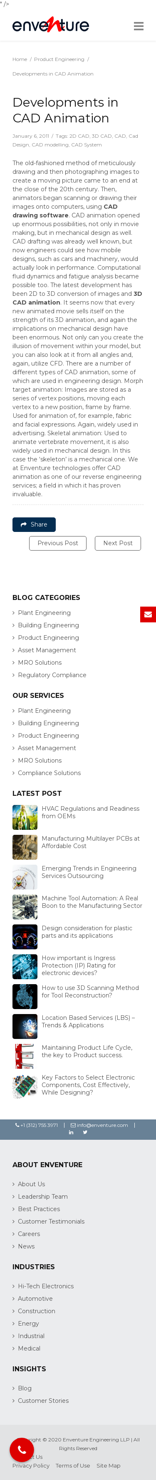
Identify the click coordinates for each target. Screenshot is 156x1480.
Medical (29, 1348)
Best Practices (39, 1209)
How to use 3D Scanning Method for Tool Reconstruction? (90, 991)
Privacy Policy (31, 1465)
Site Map (109, 1465)
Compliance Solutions (49, 773)
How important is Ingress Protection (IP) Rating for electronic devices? (79, 965)
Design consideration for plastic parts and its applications (87, 931)
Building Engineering (48, 625)
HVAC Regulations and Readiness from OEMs (90, 812)
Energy (28, 1323)
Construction (36, 1311)
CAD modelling (50, 144)
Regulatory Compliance (52, 675)
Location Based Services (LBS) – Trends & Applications (88, 1021)
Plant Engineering (44, 613)
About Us (31, 1184)
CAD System (86, 144)
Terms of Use (73, 1465)
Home (19, 59)
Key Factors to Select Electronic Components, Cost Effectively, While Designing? (88, 1085)
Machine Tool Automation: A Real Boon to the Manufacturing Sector (92, 902)
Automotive (35, 1298)
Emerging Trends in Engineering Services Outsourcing (89, 872)
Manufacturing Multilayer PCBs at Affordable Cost (91, 842)
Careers (29, 1234)
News (26, 1246)
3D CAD (102, 136)
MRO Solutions (40, 662)
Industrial (31, 1336)
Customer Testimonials (51, 1221)
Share (34, 524)
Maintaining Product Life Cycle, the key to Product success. (87, 1051)
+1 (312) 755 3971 (36, 1125)
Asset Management (47, 650)
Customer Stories (43, 1400)
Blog (25, 1388)
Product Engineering (59, 59)
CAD (120, 136)
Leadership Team (43, 1196)
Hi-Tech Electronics (46, 1286)
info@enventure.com (99, 1125)
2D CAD (79, 136)
